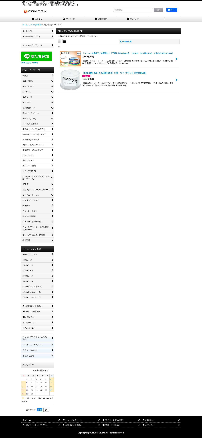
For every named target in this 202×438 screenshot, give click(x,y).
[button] (165, 19)
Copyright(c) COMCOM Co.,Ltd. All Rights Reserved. (101, 433)
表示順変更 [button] (126, 41)
